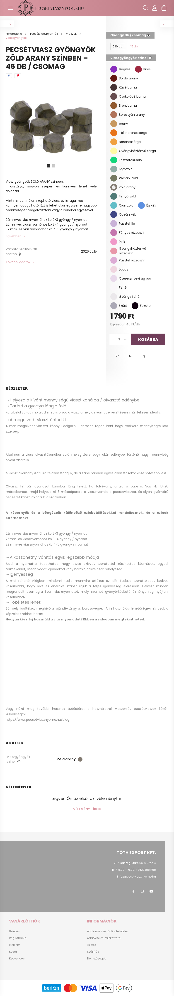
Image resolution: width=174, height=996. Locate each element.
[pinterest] (17, 75)
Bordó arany (128, 78)
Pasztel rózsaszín (132, 260)
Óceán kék (127, 214)
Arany (123, 123)
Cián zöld (126, 205)
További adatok (18, 262)
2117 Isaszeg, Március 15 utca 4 (135, 863)
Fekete (145, 305)
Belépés (14, 931)
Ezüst (123, 305)
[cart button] (163, 7)
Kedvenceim (17, 958)
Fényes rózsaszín (132, 232)
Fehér (123, 287)
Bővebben (14, 236)
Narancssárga (130, 142)
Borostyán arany (132, 114)
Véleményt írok (87, 809)
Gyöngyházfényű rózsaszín (132, 251)
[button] (117, 356)
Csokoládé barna (132, 96)
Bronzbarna (128, 105)
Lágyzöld (126, 169)
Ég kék (151, 205)
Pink (122, 241)
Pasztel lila (127, 223)
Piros (147, 69)
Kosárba (148, 339)
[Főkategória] (14, 34)
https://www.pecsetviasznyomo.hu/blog (37, 719)
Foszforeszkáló (130, 160)
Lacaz (123, 269)
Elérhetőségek (96, 958)
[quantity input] (119, 339)
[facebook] (9, 75)
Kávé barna (128, 87)
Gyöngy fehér (130, 296)
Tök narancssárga (133, 132)
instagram (142, 891)
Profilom (14, 945)
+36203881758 (146, 870)
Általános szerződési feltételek (107, 931)
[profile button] (154, 7)
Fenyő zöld (127, 196)
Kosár (13, 951)
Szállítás (93, 951)
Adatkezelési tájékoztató (103, 938)
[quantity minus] (112, 339)
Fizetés (91, 945)
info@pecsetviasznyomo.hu (136, 876)
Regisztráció (17, 938)
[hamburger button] (10, 7)
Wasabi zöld (128, 178)
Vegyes (124, 69)
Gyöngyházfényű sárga (137, 151)
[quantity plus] (125, 339)
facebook (133, 891)
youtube (151, 891)
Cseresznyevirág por (135, 278)
